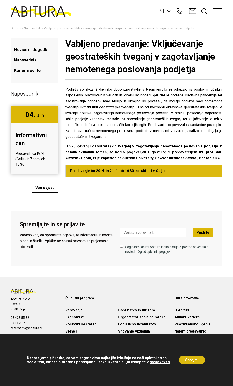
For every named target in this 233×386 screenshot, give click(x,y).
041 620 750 (19, 323)
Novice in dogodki (31, 49)
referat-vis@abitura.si (26, 328)
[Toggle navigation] (217, 11)
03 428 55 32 (20, 318)
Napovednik (32, 28)
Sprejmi (191, 360)
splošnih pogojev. (159, 252)
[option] (34, 140)
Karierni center (28, 70)
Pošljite (203, 232)
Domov (16, 28)
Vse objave (45, 187)
